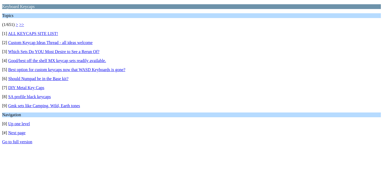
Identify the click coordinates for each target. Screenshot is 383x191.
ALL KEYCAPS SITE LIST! (33, 33)
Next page (17, 133)
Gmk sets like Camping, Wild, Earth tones (44, 105)
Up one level (19, 123)
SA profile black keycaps (29, 96)
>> (21, 24)
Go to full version (17, 142)
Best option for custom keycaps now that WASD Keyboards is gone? (67, 69)
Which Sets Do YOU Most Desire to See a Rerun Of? (53, 51)
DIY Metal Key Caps (26, 87)
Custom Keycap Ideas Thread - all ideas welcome (50, 42)
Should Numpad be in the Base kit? (38, 78)
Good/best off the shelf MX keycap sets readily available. (57, 60)
